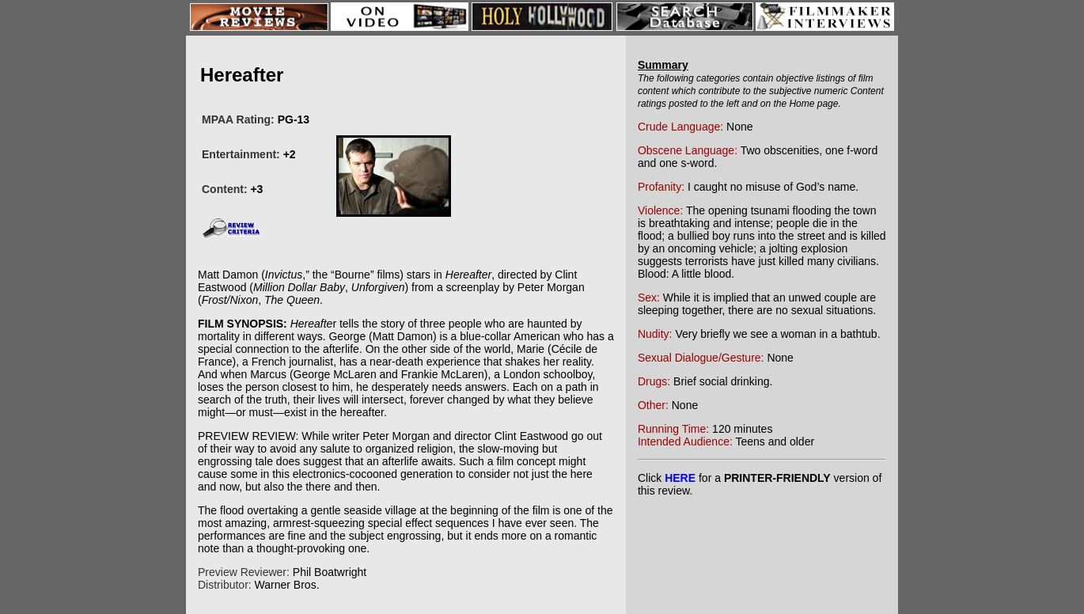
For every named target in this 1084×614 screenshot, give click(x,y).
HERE (680, 478)
